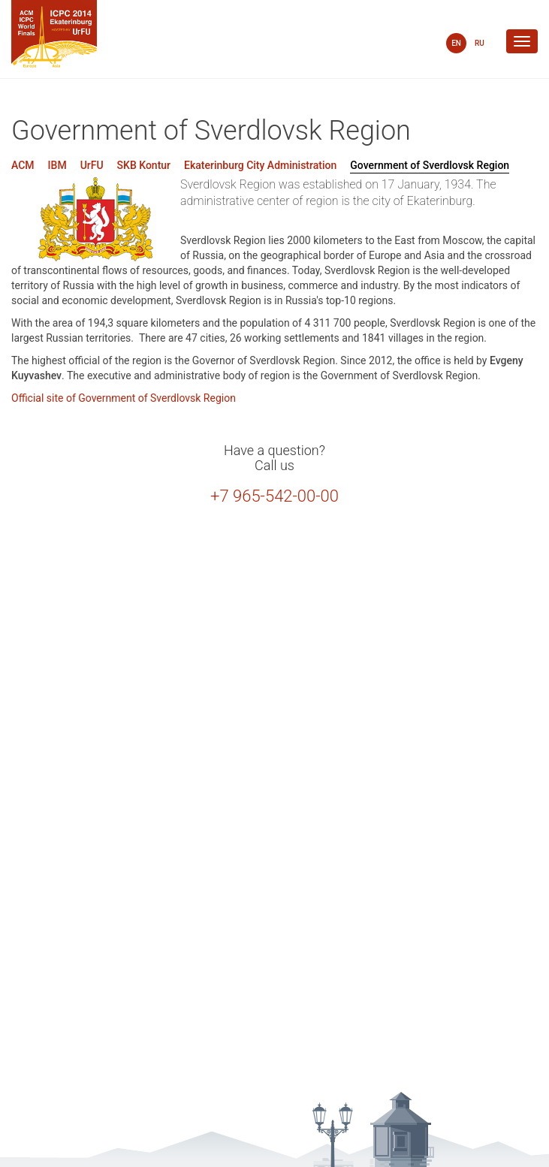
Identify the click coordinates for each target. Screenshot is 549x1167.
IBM (57, 165)
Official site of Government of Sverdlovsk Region (123, 398)
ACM (23, 165)
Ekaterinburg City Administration (260, 165)
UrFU (92, 165)
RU (479, 43)
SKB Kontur (143, 165)
